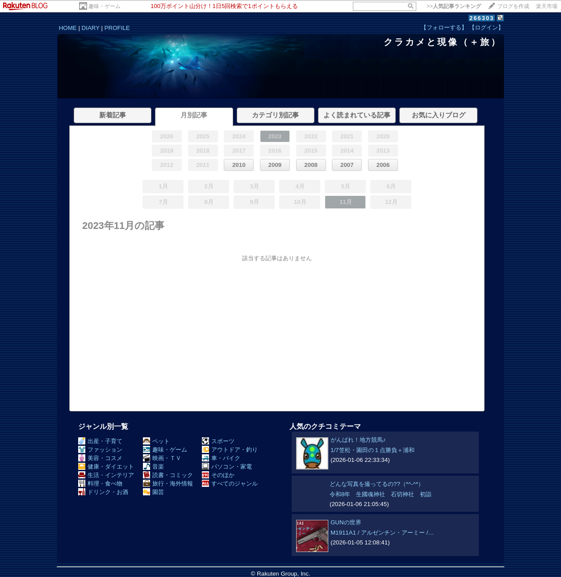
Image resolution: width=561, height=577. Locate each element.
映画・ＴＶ (162, 458)
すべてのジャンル (230, 483)
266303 (481, 18)
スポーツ (218, 441)
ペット (156, 441)
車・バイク (221, 458)
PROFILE (117, 28)
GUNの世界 (346, 522)
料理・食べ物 (100, 483)
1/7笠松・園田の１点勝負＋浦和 (372, 450)
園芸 (153, 492)
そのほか (218, 475)
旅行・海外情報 (168, 483)
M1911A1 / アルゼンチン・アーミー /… (382, 532)
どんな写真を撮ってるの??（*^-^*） (377, 484)
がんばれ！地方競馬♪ (358, 439)
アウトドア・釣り (230, 449)
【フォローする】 (444, 27)
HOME (68, 28)
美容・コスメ (100, 458)
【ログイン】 (486, 27)
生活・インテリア (106, 475)
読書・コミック (168, 475)
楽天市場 (546, 6)
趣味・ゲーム (104, 6)
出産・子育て (100, 441)
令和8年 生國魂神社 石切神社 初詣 (380, 494)
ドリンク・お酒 (103, 492)
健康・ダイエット (106, 466)
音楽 (153, 466)
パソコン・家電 (227, 466)
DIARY (91, 28)
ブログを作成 (513, 6)
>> (454, 6)
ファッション (100, 449)
